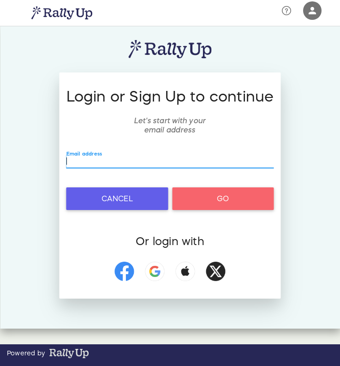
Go (223, 198)
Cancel (117, 198)
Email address (84, 153)
